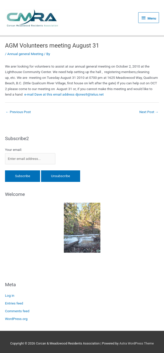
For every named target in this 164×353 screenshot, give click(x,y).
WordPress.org (16, 319)
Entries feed (14, 303)
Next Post (148, 112)
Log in (9, 295)
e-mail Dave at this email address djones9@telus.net (64, 94)
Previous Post (18, 112)
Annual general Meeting (25, 54)
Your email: (13, 150)
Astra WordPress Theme (136, 343)
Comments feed (17, 311)
